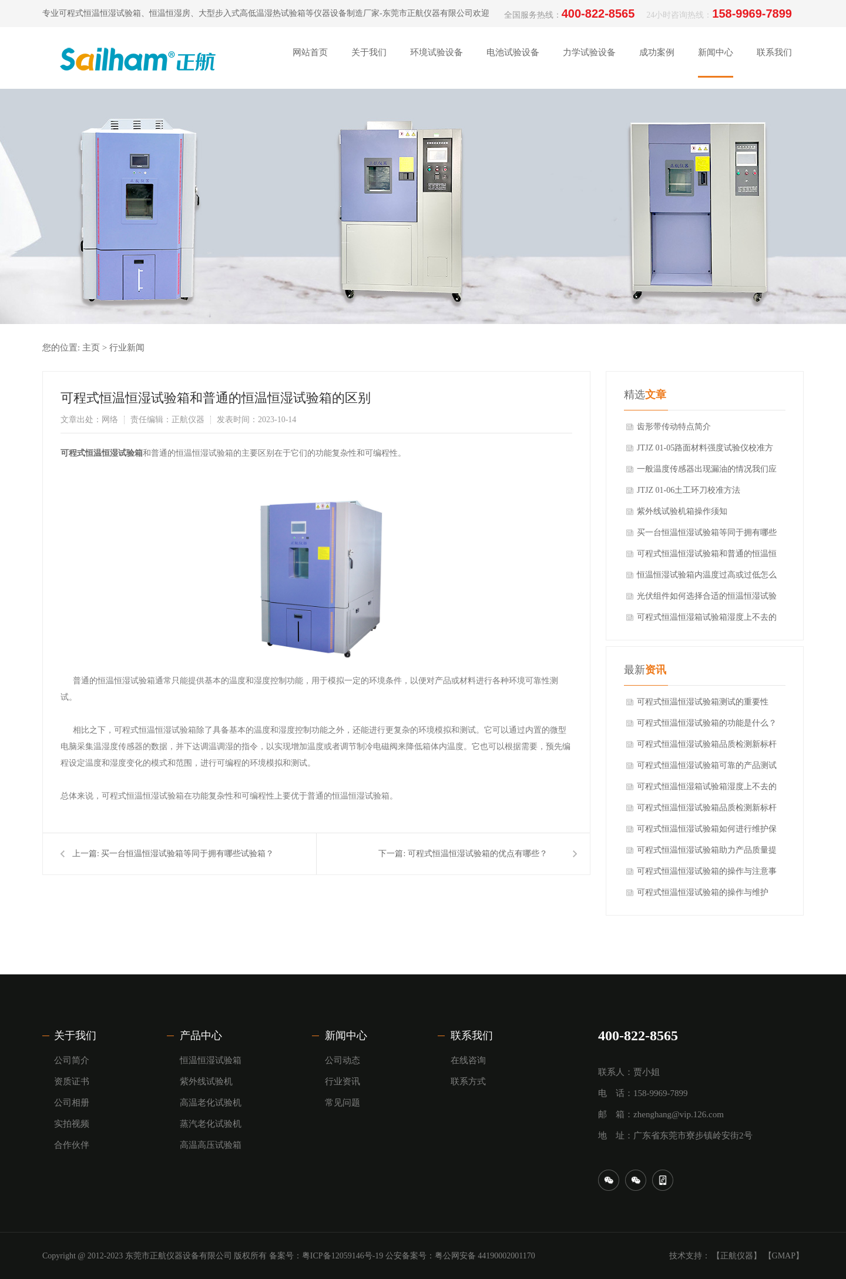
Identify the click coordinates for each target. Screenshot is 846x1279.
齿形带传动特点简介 (674, 426)
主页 (91, 347)
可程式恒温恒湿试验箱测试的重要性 (702, 701)
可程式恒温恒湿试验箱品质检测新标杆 (707, 744)
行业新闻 (127, 347)
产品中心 (201, 1035)
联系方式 (468, 1081)
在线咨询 (468, 1060)
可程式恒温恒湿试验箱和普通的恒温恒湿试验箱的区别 (707, 557)
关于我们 (75, 1035)
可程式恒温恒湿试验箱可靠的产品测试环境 (707, 768)
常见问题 (342, 1102)
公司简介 (71, 1060)
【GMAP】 (784, 1255)
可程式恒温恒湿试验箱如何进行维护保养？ (707, 832)
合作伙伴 (71, 1145)
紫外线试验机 (206, 1081)
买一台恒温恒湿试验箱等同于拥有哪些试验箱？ (187, 853)
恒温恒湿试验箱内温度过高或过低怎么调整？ (707, 578)
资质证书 (71, 1081)
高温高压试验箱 (210, 1145)
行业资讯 (342, 1081)
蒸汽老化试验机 (210, 1123)
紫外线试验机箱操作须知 (682, 511)
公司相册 (71, 1102)
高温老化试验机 (210, 1102)
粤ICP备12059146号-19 (342, 1255)
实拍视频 (71, 1123)
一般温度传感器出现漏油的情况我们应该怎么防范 (707, 472)
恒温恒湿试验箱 (210, 1060)
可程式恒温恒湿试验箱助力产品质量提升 (707, 853)
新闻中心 (346, 1035)
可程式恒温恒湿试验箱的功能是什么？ (707, 723)
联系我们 (472, 1035)
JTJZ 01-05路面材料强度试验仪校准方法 (705, 451)
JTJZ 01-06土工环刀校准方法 (688, 490)
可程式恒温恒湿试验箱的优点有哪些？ (478, 853)
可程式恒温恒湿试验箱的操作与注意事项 (707, 874)
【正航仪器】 (736, 1255)
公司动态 (342, 1060)
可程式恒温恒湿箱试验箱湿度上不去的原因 (707, 620)
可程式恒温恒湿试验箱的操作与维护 (702, 892)
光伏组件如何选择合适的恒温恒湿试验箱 (707, 599)
